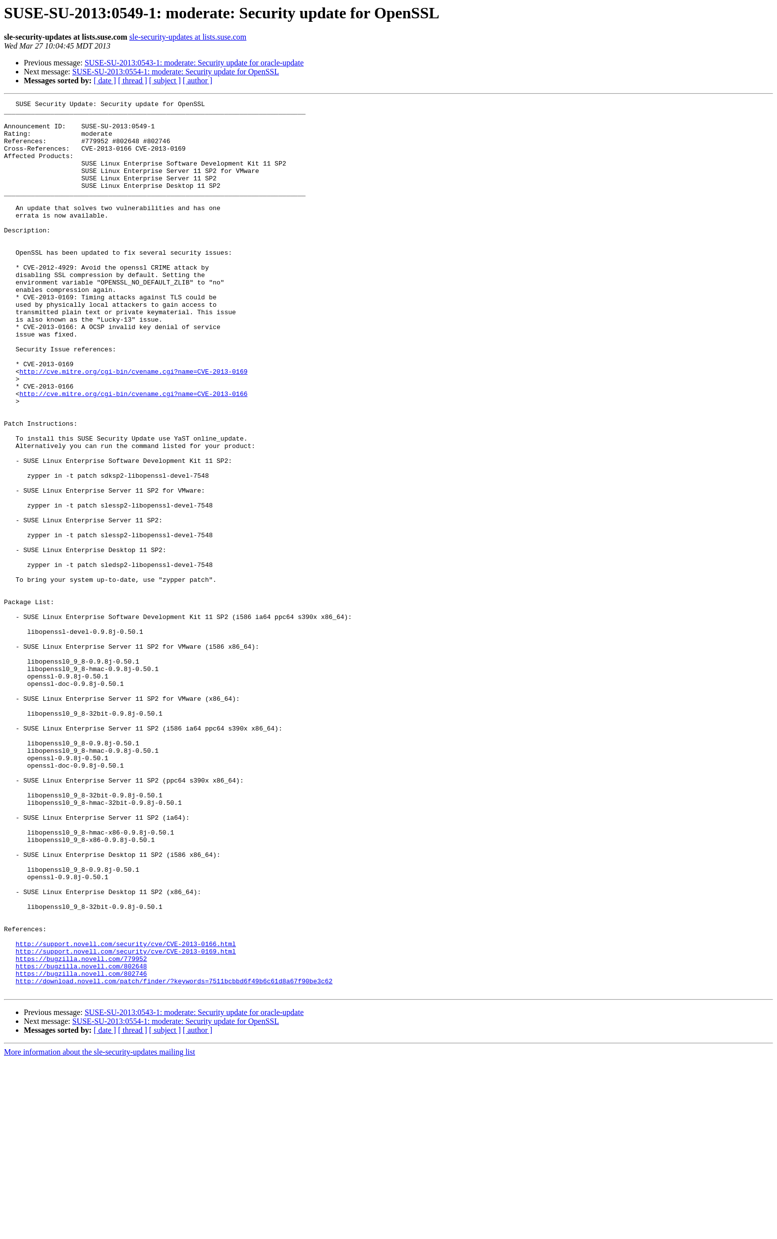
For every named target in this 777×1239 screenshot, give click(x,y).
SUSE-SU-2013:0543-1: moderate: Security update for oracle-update (194, 62)
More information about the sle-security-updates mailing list (99, 1230)
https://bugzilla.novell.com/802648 (81, 1139)
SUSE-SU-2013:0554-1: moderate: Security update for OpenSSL (175, 71)
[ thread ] (132, 80)
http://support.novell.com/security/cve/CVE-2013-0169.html (125, 1122)
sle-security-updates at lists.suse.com (187, 37)
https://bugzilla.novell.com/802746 (81, 1148)
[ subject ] (165, 80)
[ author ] (198, 80)
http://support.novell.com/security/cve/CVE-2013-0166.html (125, 1113)
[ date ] (105, 80)
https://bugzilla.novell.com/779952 (81, 1130)
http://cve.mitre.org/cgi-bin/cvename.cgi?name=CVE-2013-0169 (133, 426)
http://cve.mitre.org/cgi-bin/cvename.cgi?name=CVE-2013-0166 (133, 453)
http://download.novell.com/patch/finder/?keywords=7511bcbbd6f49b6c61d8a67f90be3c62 (174, 1157)
